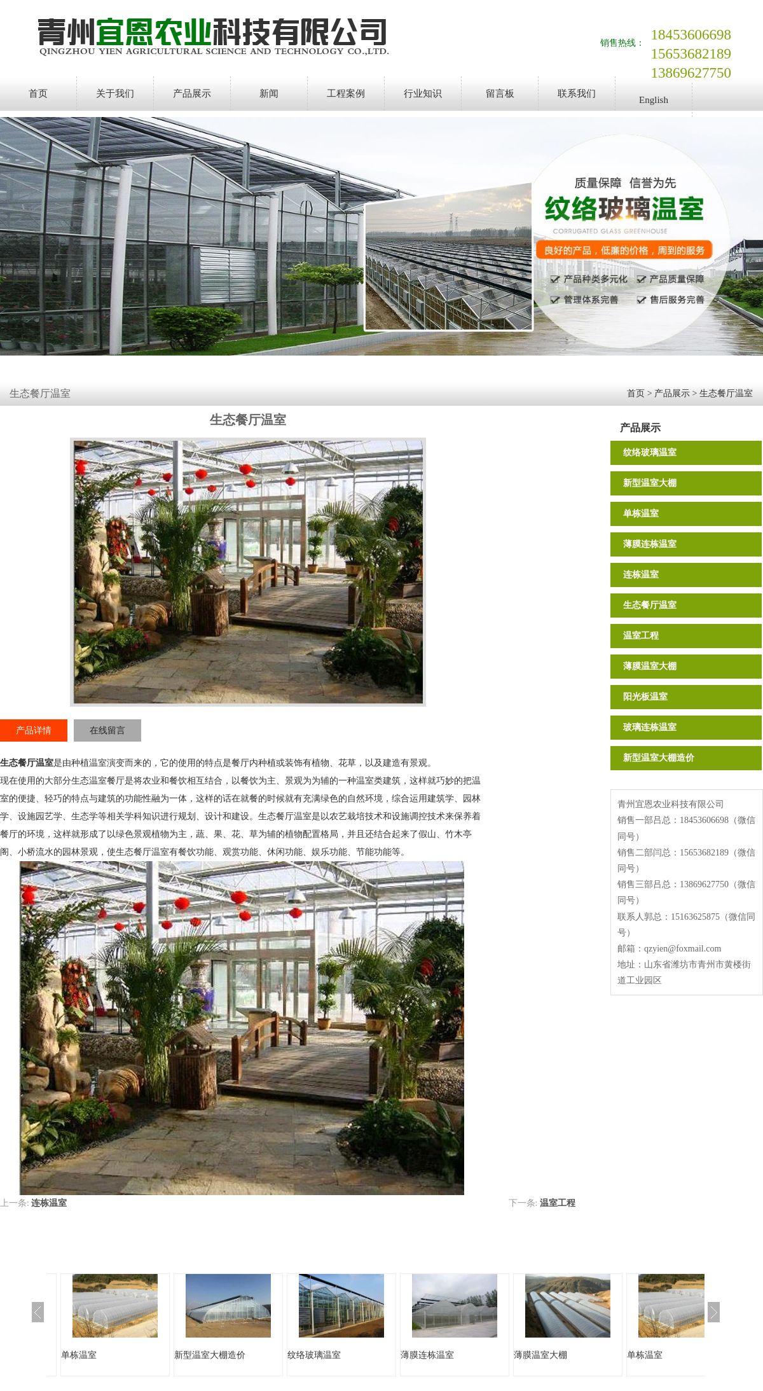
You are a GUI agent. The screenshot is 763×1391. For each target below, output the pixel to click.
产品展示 (192, 93)
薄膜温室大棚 (650, 666)
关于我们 (115, 93)
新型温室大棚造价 (658, 758)
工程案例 (346, 93)
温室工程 (641, 635)
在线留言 (107, 730)
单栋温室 (641, 513)
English (653, 100)
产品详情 (34, 730)
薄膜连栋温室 (650, 544)
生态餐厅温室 (726, 393)
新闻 (268, 93)
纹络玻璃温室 (650, 452)
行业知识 (423, 93)
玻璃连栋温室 (650, 727)
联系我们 (577, 93)
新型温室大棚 (650, 483)
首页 (38, 93)
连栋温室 (641, 574)
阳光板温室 (645, 697)
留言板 (500, 93)
